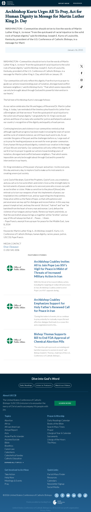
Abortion (9, 420)
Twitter (81, 66)
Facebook (81, 73)
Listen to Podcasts (44, 386)
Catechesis (10, 452)
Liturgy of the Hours (56, 440)
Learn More (65, 403)
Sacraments (52, 436)
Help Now (9, 478)
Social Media (53, 487)
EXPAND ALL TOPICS (13, 463)
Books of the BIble (55, 424)
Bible (7, 443)
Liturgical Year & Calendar (59, 433)
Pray (7, 484)
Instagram (81, 80)
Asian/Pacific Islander (14, 436)
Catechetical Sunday (14, 455)
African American (12, 427)
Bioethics (9, 446)
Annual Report (11, 430)
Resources (52, 478)
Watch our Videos (62, 386)
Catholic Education (13, 459)
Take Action (10, 475)
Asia (7, 433)
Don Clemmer (11, 246)
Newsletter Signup (56, 484)
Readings (77, 3)
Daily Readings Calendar (58, 420)
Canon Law (10, 449)
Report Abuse (63, 3)
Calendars (52, 481)
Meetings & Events (13, 481)
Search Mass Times (56, 427)
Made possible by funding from (38, 503)
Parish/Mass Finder (56, 475)
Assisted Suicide (12, 440)
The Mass (51, 443)
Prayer (50, 430)
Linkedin (74, 496)
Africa (7, 424)
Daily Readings (26, 386)
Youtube (68, 496)
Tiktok (81, 87)
